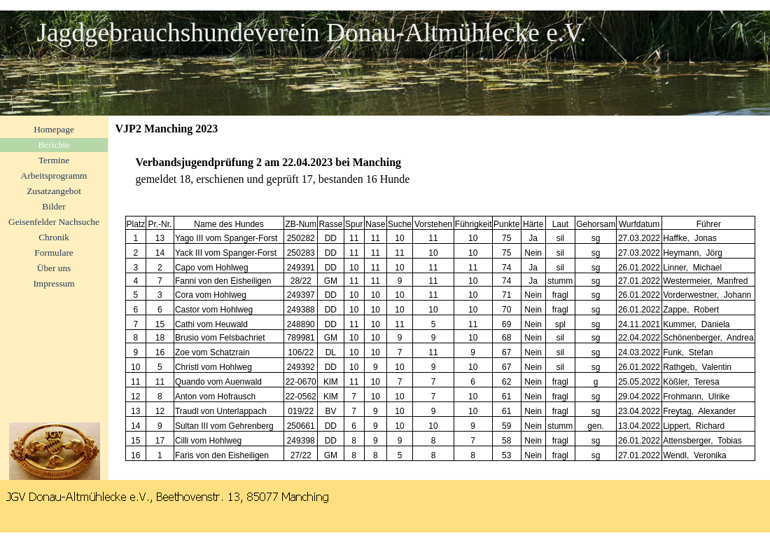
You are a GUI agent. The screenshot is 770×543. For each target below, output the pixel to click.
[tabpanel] (439, 171)
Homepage (54, 129)
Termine (53, 160)
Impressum (53, 283)
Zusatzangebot (54, 191)
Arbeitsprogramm (54, 175)
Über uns (54, 268)
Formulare (54, 252)
